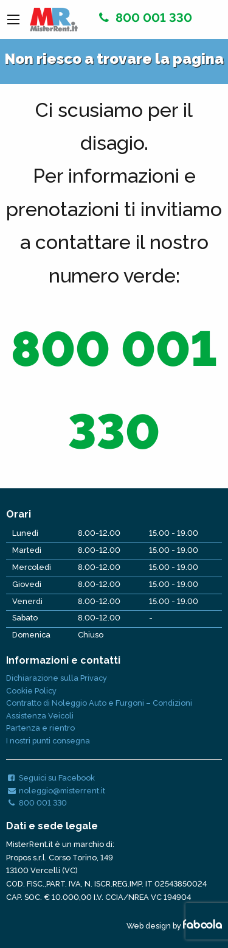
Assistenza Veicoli (40, 715)
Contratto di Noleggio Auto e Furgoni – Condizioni (99, 702)
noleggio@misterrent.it (55, 790)
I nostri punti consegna (48, 740)
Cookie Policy (31, 690)
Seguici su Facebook (50, 777)
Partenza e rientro (40, 727)
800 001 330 (143, 17)
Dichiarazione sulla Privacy (56, 678)
